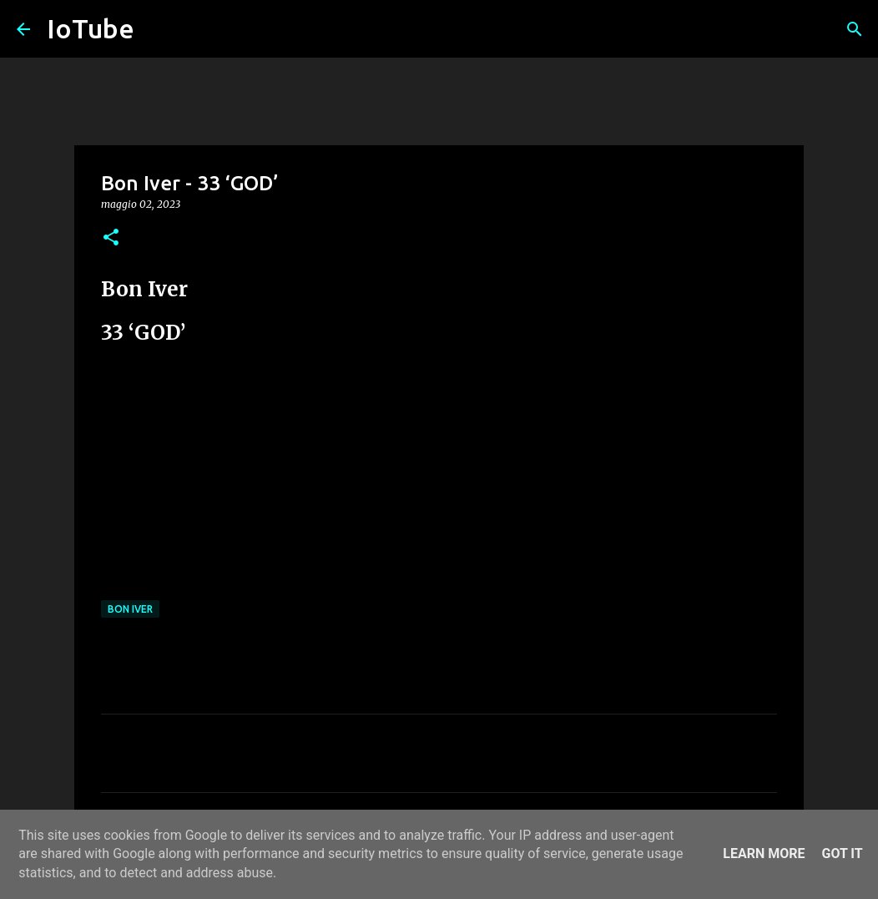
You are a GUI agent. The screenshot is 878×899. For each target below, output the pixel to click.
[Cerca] (855, 29)
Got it (841, 853)
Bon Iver (130, 609)
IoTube (90, 28)
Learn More (764, 853)
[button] (111, 238)
